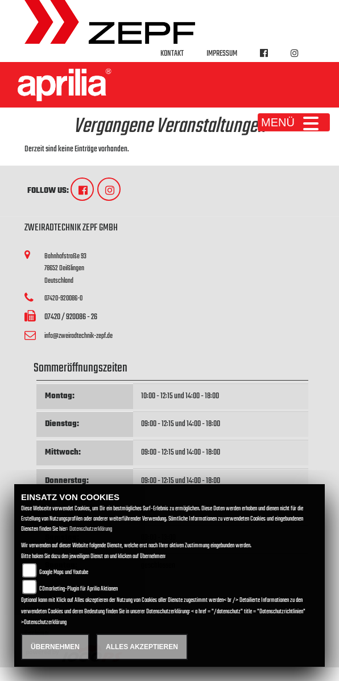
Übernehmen (55, 647)
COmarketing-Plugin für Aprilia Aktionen (78, 589)
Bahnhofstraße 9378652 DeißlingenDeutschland (65, 268)
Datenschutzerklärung (90, 529)
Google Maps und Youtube (63, 572)
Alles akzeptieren (142, 647)
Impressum (221, 53)
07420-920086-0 (63, 298)
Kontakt (172, 53)
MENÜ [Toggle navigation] (293, 122)
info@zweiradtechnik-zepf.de (78, 336)
